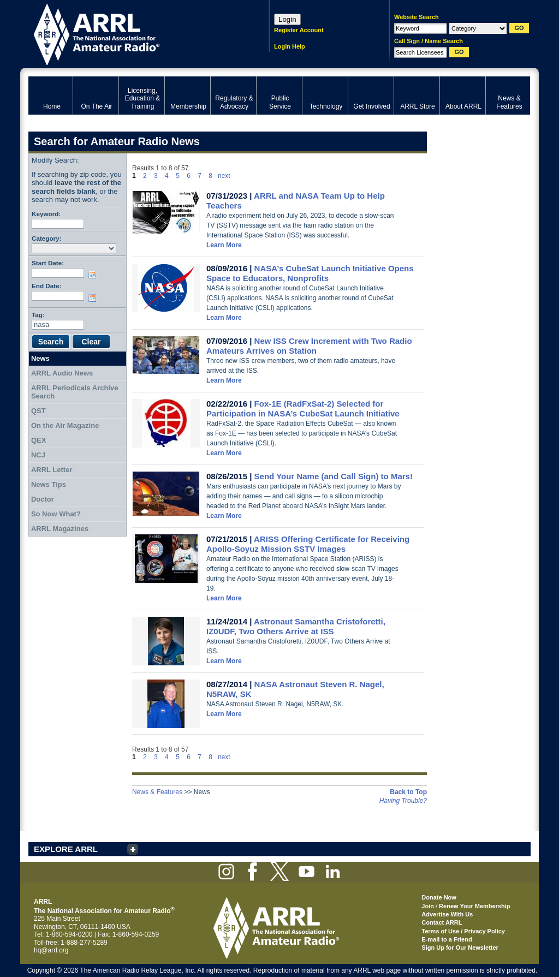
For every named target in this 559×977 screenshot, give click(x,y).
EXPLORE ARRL (66, 849)
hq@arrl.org (51, 950)
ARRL (134, 33)
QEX (38, 440)
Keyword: (46, 213)
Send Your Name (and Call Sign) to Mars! (333, 476)
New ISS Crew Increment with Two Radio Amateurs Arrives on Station (309, 345)
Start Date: (48, 262)
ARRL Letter (52, 470)
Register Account (299, 30)
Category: (47, 238)
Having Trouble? (403, 801)
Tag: (38, 314)
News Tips (48, 484)
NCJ (38, 455)
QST (38, 411)
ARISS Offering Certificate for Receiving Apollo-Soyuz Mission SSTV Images (307, 543)
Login (287, 19)
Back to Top (408, 792)
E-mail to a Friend (446, 939)
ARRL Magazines (59, 529)
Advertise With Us (447, 914)
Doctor (42, 499)
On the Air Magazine (65, 425)
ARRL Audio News (62, 373)
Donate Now (438, 897)
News (40, 358)
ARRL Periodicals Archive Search (74, 392)
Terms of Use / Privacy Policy (463, 931)
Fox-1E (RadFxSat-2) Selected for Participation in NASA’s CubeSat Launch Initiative (303, 408)
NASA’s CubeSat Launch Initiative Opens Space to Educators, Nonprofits (310, 273)
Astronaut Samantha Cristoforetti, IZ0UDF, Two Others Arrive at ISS (295, 626)
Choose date (94, 274)
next (224, 176)
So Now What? (56, 514)
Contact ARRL (441, 922)
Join (427, 906)
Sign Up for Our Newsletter (459, 947)
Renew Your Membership (474, 906)
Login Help (289, 46)
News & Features (157, 792)
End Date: (47, 285)
